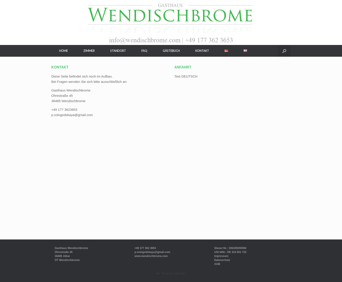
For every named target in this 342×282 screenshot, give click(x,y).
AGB (217, 264)
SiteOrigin (180, 273)
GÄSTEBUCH (171, 51)
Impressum (221, 256)
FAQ (144, 51)
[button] (284, 51)
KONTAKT (202, 51)
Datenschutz (222, 260)
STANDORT (118, 51)
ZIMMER (89, 51)
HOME (63, 51)
